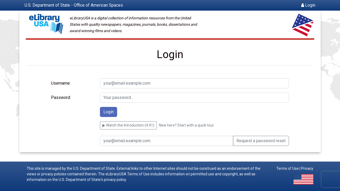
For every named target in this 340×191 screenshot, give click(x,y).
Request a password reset (261, 140)
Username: (61, 83)
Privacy (307, 168)
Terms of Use (287, 168)
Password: (61, 97)
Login (308, 5)
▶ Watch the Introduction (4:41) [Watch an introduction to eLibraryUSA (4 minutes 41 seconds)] (128, 125)
